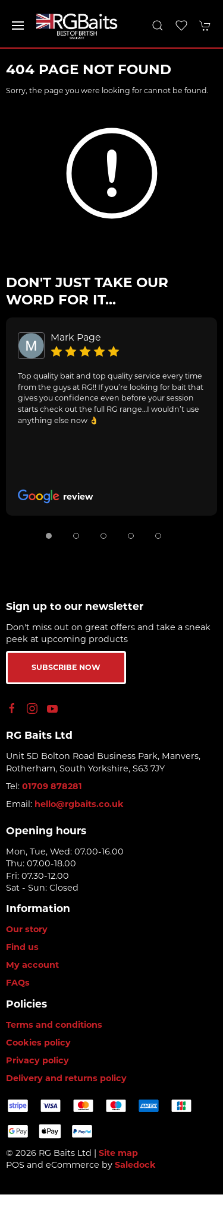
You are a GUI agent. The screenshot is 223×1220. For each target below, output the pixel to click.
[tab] (49, 536)
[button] (18, 25)
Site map (118, 1153)
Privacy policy (37, 1060)
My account (32, 965)
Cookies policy (38, 1042)
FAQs (18, 982)
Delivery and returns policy (66, 1078)
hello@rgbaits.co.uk (79, 804)
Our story (27, 929)
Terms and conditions (54, 1024)
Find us (22, 947)
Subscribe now (66, 667)
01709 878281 (52, 786)
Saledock (135, 1164)
